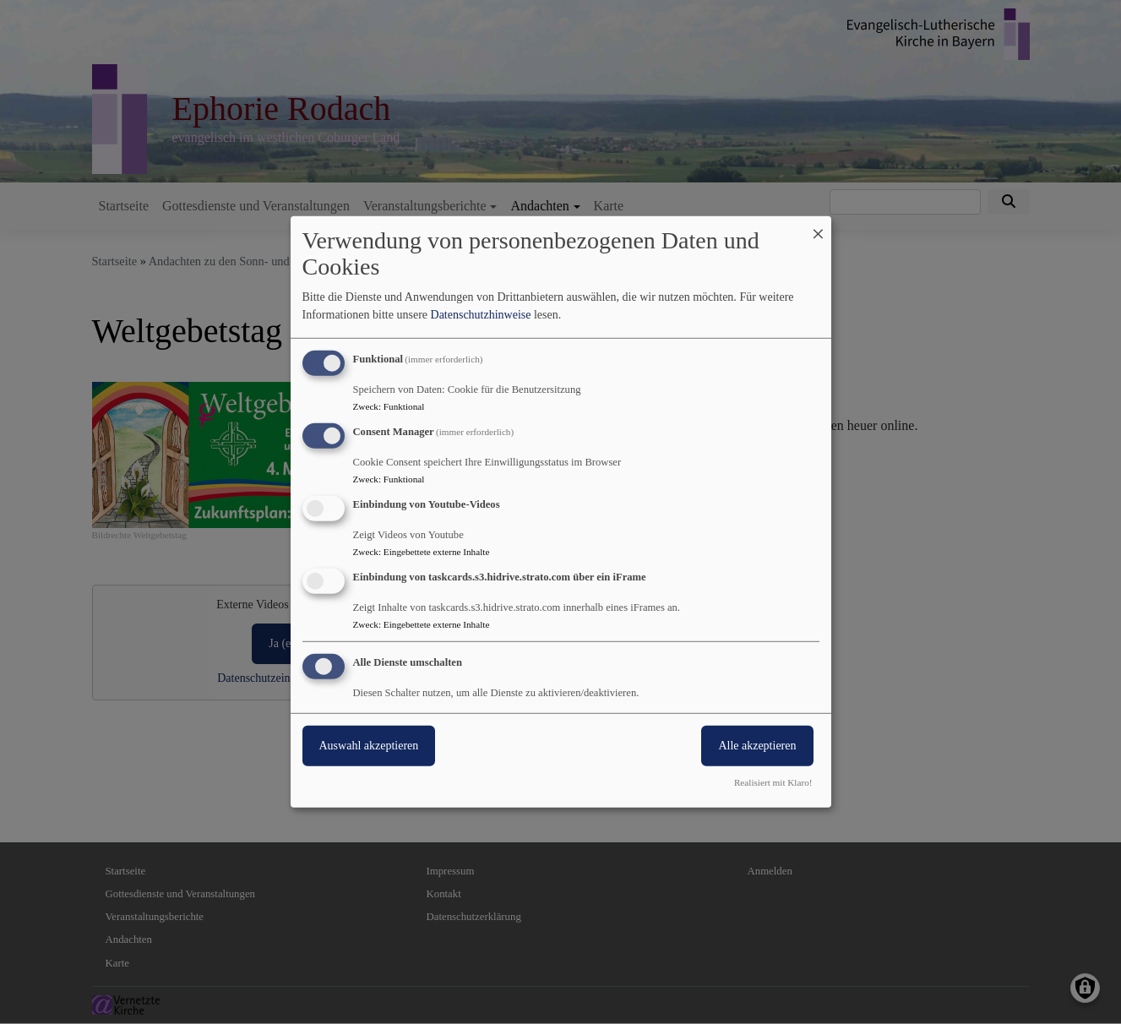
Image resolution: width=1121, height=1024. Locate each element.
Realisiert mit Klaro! (773, 782)
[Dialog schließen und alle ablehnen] (818, 226)
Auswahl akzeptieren (369, 744)
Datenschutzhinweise (481, 314)
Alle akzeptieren (757, 744)
